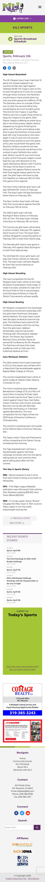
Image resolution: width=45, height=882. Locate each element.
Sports (8, 52)
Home (23, 758)
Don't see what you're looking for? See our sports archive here (22, 668)
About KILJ (22, 767)
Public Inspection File (16, 878)
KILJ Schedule (22, 764)
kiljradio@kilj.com (25, 791)
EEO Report (33, 878)
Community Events (22, 761)
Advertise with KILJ (22, 770)
